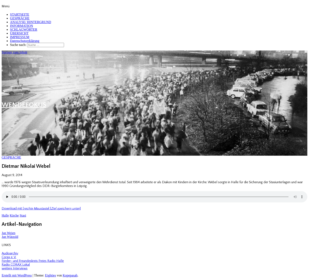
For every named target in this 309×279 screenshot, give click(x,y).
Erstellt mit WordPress (17, 275)
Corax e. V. (9, 257)
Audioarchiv (10, 253)
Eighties (50, 275)
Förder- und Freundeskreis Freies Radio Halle (33, 261)
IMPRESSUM (19, 37)
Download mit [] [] (41, 208)
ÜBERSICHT (19, 33)
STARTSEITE (19, 14)
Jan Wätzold (10, 237)
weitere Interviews (15, 268)
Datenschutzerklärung (24, 41)
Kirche (14, 215)
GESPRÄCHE (19, 18)
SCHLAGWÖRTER (23, 29)
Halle (5, 215)
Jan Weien (8, 233)
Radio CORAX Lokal (16, 264)
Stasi (23, 215)
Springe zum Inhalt (14, 52)
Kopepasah (70, 275)
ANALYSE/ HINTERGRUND (30, 22)
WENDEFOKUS (24, 105)
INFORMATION (21, 26)
